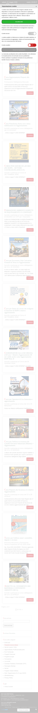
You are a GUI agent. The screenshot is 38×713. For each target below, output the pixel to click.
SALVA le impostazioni (19, 50)
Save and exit (36, 6)
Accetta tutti (19, 21)
